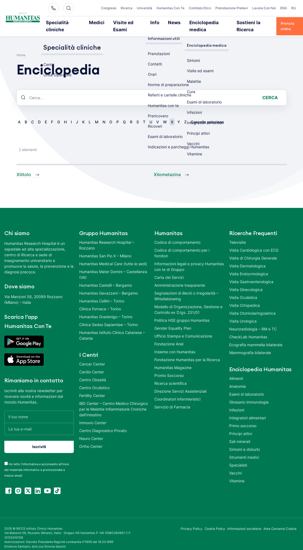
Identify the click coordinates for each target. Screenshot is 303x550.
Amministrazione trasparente (179, 277)
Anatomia (237, 378)
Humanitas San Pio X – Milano (105, 248)
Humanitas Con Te (170, 8)
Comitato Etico (200, 8)
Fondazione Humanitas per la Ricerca (187, 352)
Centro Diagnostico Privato (103, 423)
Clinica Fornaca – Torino (100, 301)
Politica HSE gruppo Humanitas (181, 312)
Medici (95, 22)
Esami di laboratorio (246, 386)
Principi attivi (240, 426)
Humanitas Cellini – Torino (101, 293)
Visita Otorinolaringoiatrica (252, 305)
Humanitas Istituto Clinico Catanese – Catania (112, 328)
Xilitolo (24, 167)
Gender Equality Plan (172, 320)
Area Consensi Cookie (279, 521)
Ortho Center (90, 438)
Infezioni (236, 402)
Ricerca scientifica (170, 375)
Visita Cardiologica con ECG (253, 242)
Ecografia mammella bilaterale (255, 337)
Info (147, 22)
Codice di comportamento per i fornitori (181, 245)
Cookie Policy (215, 521)
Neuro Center (91, 431)
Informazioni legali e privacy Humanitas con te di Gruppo (189, 259)
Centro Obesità (92, 372)
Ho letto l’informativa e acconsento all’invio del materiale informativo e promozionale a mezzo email (36, 462)
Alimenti (236, 370)
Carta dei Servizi (169, 269)
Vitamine (236, 473)
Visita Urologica (243, 313)
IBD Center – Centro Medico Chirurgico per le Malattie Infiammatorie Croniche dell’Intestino (113, 401)
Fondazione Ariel (168, 336)
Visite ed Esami (122, 22)
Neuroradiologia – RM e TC (253, 321)
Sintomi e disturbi (244, 441)
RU (293, 8)
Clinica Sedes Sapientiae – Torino (108, 317)
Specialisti (238, 457)
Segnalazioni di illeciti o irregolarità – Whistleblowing (186, 288)
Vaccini (235, 465)
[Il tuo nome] (39, 409)
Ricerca (126, 8)
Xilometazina (167, 167)
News (164, 22)
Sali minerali (239, 434)
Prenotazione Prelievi (231, 8)
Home (21, 48)
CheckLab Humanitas (248, 329)
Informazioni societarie (244, 521)
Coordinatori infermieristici (177, 391)
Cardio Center (91, 364)
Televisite (237, 234)
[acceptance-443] (6, 456)
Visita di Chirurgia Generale (253, 250)
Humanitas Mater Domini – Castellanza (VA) (113, 267)
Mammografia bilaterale (250, 345)
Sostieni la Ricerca (236, 22)
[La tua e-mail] (39, 421)
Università (144, 8)
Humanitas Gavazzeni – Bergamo (108, 285)
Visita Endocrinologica (248, 266)
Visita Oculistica (243, 290)
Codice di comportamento (177, 234)
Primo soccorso (242, 418)
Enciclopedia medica (195, 22)
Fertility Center (92, 388)
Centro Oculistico (94, 380)
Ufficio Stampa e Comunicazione (183, 328)
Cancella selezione (207, 114)
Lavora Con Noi (264, 8)
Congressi (108, 8)
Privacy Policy (191, 521)
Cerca (270, 90)
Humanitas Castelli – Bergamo (105, 277)
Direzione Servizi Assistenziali (180, 383)
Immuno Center (92, 415)
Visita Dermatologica (247, 258)
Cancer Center (92, 356)
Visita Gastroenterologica (251, 274)
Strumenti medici (244, 449)
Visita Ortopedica (244, 297)
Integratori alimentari (247, 410)
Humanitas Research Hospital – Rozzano (106, 237)
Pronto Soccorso (169, 367)
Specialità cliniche (67, 22)
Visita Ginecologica (246, 282)
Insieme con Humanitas (174, 344)
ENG (283, 8)
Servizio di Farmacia (172, 399)
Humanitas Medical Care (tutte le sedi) (113, 256)
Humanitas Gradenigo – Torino (105, 309)
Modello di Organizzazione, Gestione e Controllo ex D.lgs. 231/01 (188, 302)
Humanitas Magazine (173, 360)
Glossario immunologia (249, 394)
